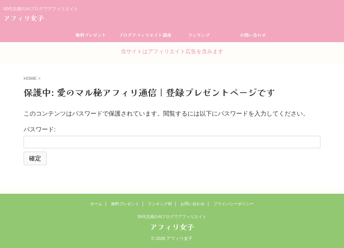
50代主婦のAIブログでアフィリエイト (172, 216)
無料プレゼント (91, 35)
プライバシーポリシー (233, 204)
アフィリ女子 (23, 17)
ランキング (199, 35)
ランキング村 (160, 204)
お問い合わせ (253, 35)
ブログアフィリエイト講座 (145, 35)
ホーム (96, 204)
